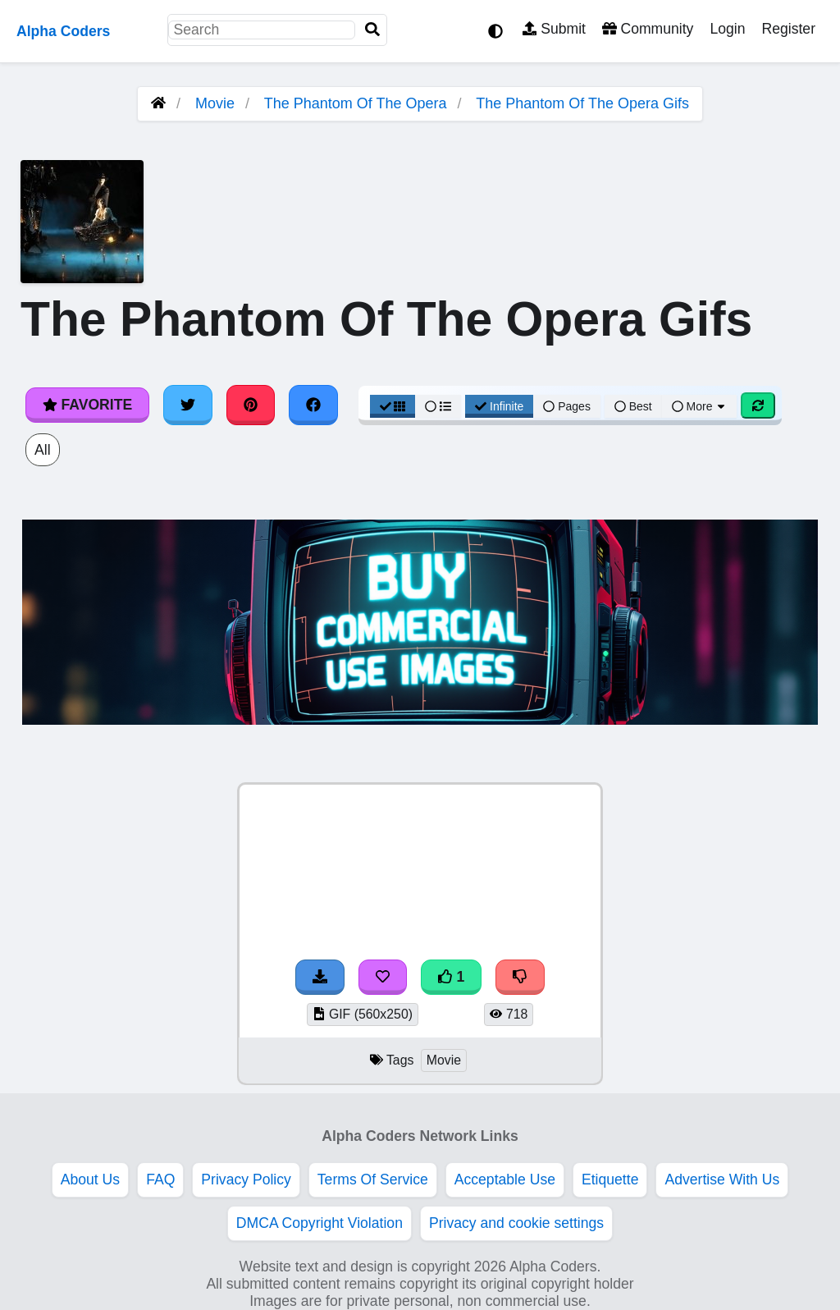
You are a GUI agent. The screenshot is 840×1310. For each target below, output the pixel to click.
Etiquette (610, 1179)
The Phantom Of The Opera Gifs (582, 103)
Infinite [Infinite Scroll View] (499, 406)
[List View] (438, 406)
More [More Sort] (700, 406)
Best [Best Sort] (633, 406)
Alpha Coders (63, 31)
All (42, 450)
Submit (554, 29)
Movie (215, 103)
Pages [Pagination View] (567, 406)
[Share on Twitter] (187, 404)
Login (727, 29)
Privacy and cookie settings (516, 1223)
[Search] (372, 30)
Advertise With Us (721, 1179)
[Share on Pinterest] (251, 404)
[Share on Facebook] (313, 404)
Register (788, 29)
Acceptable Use (504, 1179)
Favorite (87, 404)
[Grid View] (393, 406)
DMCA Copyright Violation (319, 1223)
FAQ (160, 1179)
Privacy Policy (246, 1179)
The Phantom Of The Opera (355, 103)
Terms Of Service (372, 1179)
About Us (90, 1179)
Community (647, 29)
